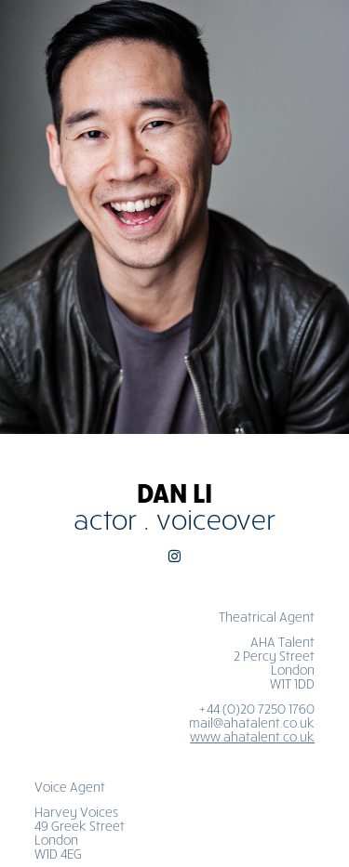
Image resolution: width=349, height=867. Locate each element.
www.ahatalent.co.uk (252, 736)
